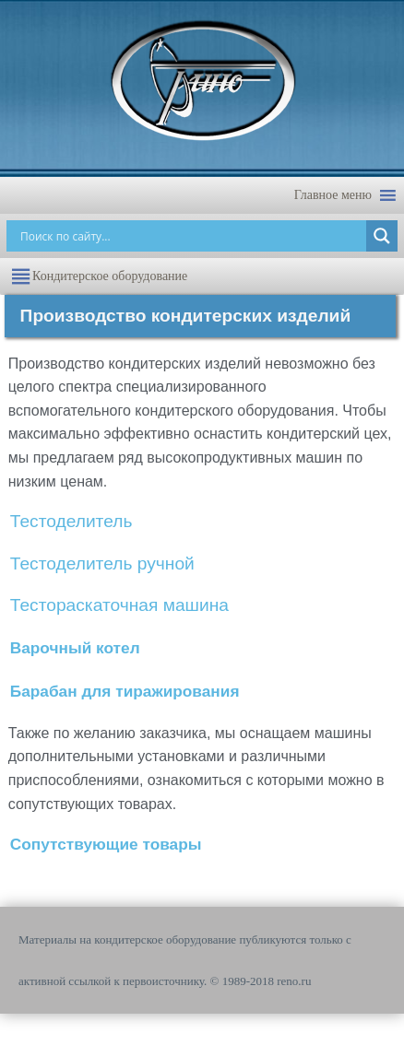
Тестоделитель (71, 521)
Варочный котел (75, 648)
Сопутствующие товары (106, 844)
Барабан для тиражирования (125, 691)
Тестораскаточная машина (119, 605)
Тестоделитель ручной (102, 563)
